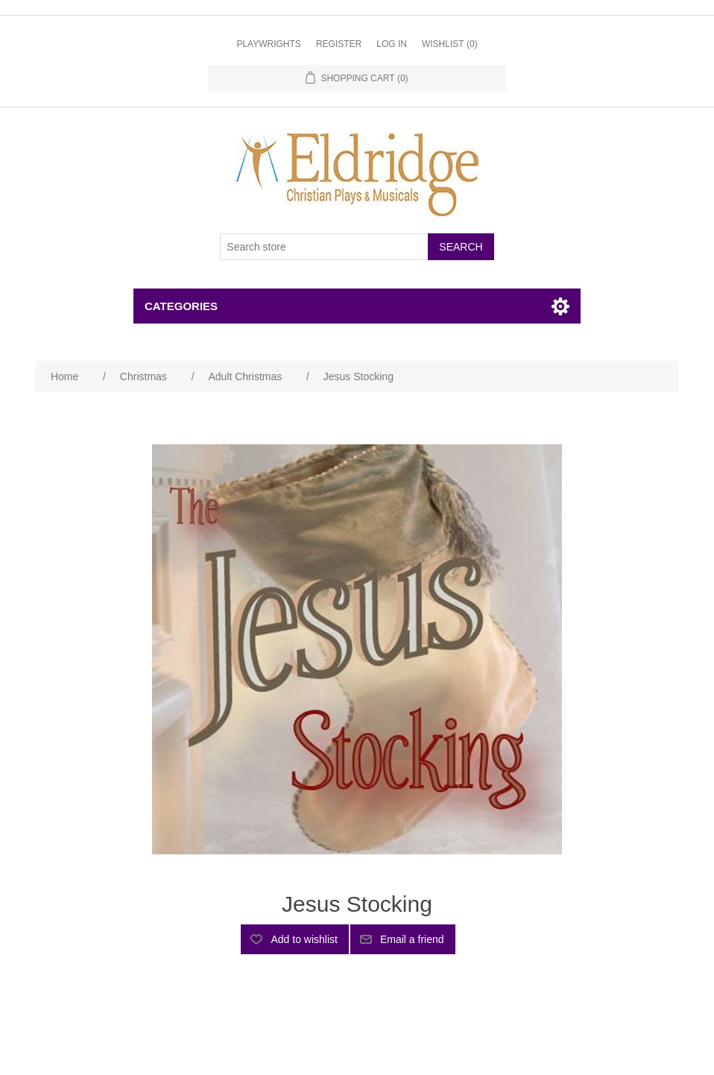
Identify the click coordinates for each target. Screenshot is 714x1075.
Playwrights (268, 44)
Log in (391, 44)
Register (338, 44)
